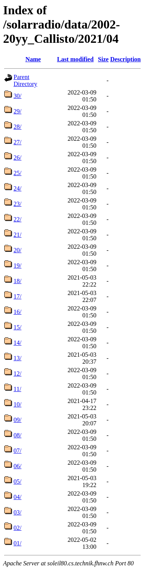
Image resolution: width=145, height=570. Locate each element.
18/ (17, 281)
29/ (17, 111)
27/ (17, 142)
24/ (17, 188)
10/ (17, 404)
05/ (17, 481)
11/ (17, 389)
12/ (17, 373)
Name (33, 59)
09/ (17, 420)
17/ (17, 296)
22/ (17, 219)
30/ (17, 96)
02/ (17, 527)
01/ (17, 543)
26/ (17, 157)
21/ (17, 234)
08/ (17, 435)
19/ (17, 265)
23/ (17, 204)
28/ (17, 126)
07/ (17, 450)
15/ (17, 327)
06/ (17, 466)
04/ (17, 497)
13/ (17, 358)
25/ (17, 173)
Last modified (75, 59)
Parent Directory (25, 80)
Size (103, 59)
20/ (17, 250)
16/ (17, 312)
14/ (17, 342)
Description (125, 59)
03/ (17, 512)
